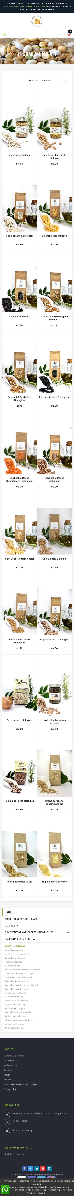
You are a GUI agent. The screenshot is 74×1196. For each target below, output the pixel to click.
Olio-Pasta (11, 926)
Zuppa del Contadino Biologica (19, 399)
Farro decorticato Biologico (19, 641)
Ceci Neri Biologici (19, 316)
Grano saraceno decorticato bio (54, 802)
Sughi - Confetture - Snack (21, 919)
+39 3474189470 (19, 1121)
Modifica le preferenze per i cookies (20, 1084)
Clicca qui (55, 1190)
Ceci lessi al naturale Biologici (54, 157)
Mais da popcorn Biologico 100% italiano (22, 969)
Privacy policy (10, 1089)
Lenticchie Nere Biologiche (54, 397)
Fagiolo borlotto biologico (54, 639)
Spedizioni (8, 1070)
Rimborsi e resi (10, 1065)
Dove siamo (9, 1060)
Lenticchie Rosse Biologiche (54, 479)
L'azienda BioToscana (14, 1055)
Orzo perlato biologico (19, 720)
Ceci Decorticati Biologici (19, 558)
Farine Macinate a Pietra (20, 939)
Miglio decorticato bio (54, 881)
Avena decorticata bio (19, 881)
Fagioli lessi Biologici (19, 155)
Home (28, 47)
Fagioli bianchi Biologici (19, 235)
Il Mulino (8, 1079)
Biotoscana (46, 80)
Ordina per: (33, 80)
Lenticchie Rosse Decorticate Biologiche (19, 479)
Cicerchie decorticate (54, 235)
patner (7, 1074)
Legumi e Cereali (15, 946)
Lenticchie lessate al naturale (54, 722)
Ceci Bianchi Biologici (54, 558)
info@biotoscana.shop (22, 1130)
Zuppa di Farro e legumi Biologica (54, 318)
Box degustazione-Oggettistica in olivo (29, 932)
